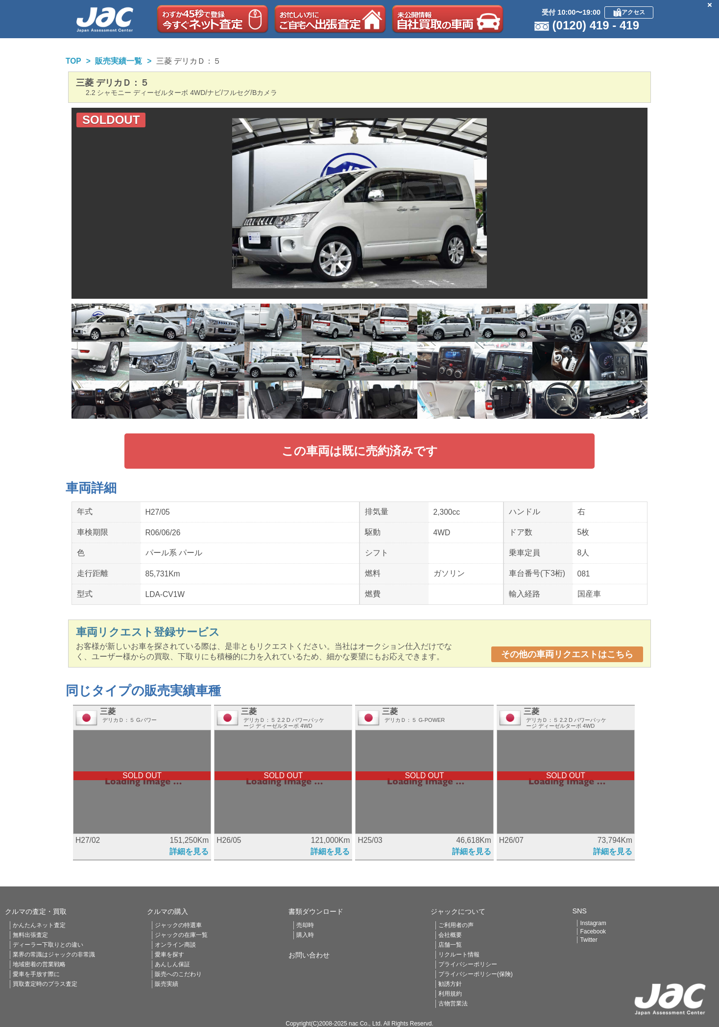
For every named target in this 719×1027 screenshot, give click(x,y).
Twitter (588, 939)
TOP (73, 61)
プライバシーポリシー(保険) (475, 974)
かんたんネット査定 (39, 925)
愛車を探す (169, 954)
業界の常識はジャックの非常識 (54, 954)
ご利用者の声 (456, 925)
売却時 (305, 925)
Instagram (593, 923)
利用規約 (450, 993)
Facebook (593, 931)
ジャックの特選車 (178, 925)
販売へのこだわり (178, 974)
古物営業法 (453, 1003)
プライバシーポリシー (467, 964)
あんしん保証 (172, 964)
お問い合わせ (309, 955)
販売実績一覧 (118, 61)
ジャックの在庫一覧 (181, 934)
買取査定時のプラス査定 (45, 983)
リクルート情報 (458, 954)
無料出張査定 (30, 934)
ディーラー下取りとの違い (48, 944)
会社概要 (450, 934)
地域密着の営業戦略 (39, 964)
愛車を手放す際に (36, 974)
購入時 (305, 934)
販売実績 (166, 983)
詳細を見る (189, 851)
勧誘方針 (450, 983)
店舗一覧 (450, 944)
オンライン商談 (175, 944)
